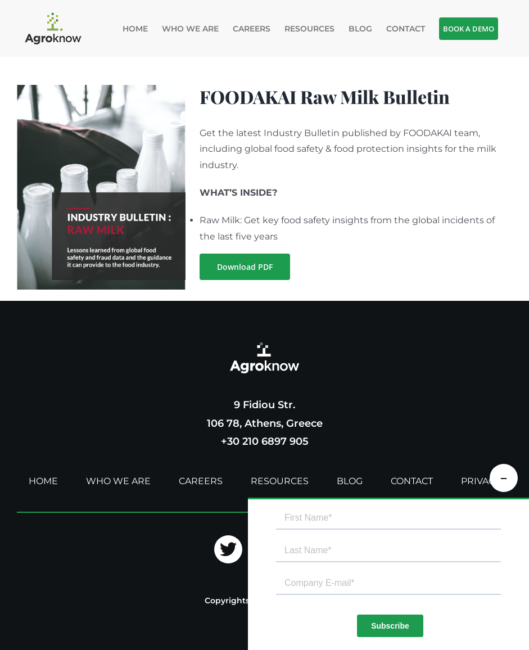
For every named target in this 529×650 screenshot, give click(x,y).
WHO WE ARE (118, 481)
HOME (43, 481)
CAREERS (201, 481)
